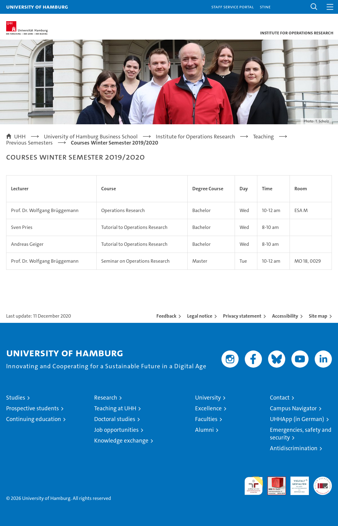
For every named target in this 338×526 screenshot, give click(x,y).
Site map (318, 316)
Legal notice (199, 316)
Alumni (204, 430)
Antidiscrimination (293, 448)
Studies (15, 397)
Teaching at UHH (115, 408)
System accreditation (322, 483)
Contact (280, 397)
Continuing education (33, 419)
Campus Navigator (293, 408)
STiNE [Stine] (265, 6)
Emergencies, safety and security (301, 433)
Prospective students (32, 408)
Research (105, 397)
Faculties (206, 419)
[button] (314, 7)
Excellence (208, 408)
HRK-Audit (296, 483)
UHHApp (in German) (297, 419)
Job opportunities (116, 430)
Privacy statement (242, 316)
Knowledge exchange (121, 440)
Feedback (166, 316)
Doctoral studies (114, 419)
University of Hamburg (37, 6)
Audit (273, 480)
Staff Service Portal (232, 6)
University (208, 397)
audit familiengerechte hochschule (253, 486)
